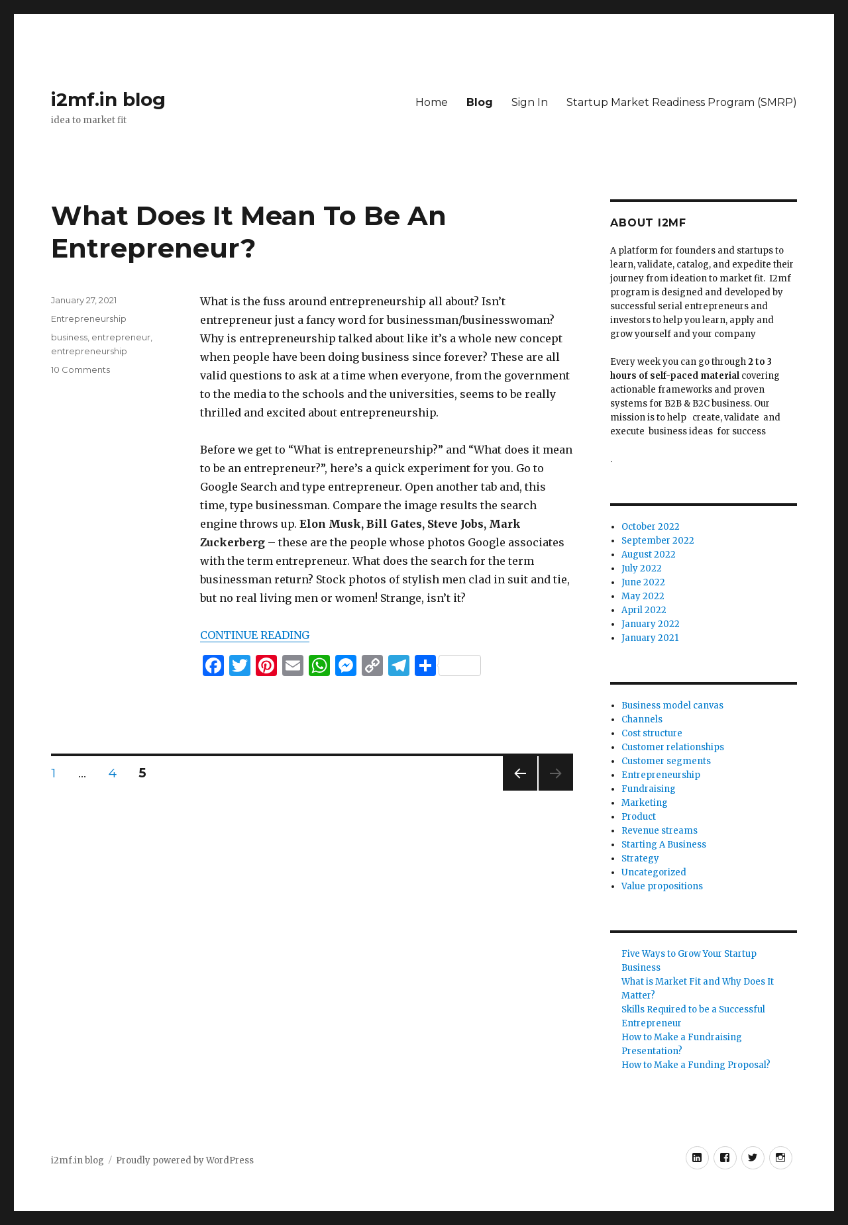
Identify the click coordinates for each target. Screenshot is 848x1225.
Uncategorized (653, 872)
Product (638, 816)
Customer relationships (672, 747)
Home (431, 102)
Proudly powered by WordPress (185, 1160)
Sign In (529, 102)
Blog (479, 102)
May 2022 (642, 596)
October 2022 (650, 526)
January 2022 (650, 624)
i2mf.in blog (108, 99)
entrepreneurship (89, 351)
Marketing (644, 802)
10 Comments (80, 369)
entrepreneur (120, 337)
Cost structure (651, 733)
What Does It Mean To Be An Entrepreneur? (249, 231)
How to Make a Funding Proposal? (695, 1065)
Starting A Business (663, 844)
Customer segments (666, 761)
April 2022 (643, 610)
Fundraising (648, 789)
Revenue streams (659, 830)
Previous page (520, 790)
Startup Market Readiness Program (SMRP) (681, 102)
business (69, 337)
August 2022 (648, 554)
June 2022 (643, 582)
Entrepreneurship (89, 318)
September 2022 (657, 540)
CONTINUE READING (254, 635)
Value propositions (662, 886)
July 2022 (641, 568)
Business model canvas (672, 705)
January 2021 (649, 638)
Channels (641, 719)
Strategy (640, 858)
